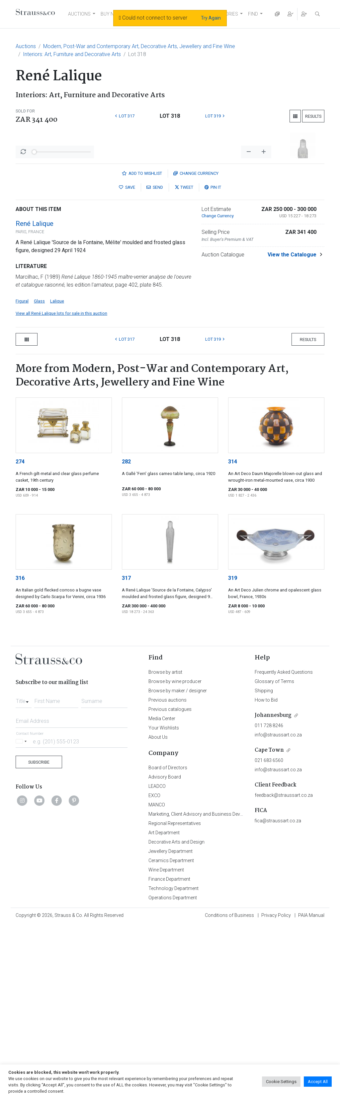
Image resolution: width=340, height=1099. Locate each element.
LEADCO (157, 960)
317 (126, 752)
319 (232, 752)
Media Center (161, 892)
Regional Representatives (174, 997)
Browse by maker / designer (177, 864)
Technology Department (173, 1062)
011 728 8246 (269, 899)
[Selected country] (22, 915)
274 (20, 635)
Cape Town (269, 924)
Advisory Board (164, 950)
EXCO (154, 969)
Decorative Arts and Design (176, 1015)
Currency (195, 347)
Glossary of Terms (274, 855)
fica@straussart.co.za (278, 994)
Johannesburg (273, 889)
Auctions (26, 46)
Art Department (164, 1006)
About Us (158, 911)
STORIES (228, 14)
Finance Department (169, 1053)
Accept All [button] (318, 1081)
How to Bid (266, 873)
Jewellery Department (170, 1025)
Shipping (264, 864)
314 (232, 635)
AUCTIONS (79, 14)
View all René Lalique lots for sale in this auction (61, 487)
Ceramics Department (171, 1034)
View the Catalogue (292, 428)
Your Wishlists (163, 901)
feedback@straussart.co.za (284, 969)
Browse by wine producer (175, 855)
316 (20, 752)
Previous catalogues (170, 883)
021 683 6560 (269, 934)
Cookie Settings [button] (281, 1081)
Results (313, 116)
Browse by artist (165, 846)
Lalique (57, 474)
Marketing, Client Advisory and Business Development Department (216, 988)
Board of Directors (167, 941)
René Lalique (34, 397)
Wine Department (166, 1043)
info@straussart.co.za (278, 908)
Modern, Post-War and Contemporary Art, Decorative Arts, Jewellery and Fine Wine (139, 46)
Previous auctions (167, 873)
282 (126, 635)
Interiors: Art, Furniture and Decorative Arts (72, 54)
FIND (253, 14)
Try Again (211, 18)
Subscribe (38, 935)
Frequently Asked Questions (284, 846)
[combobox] (24, 873)
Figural (22, 474)
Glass (39, 474)
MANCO (156, 978)
